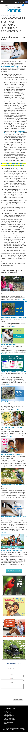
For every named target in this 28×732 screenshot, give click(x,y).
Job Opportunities (8, 722)
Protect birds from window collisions (11, 402)
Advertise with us (8, 716)
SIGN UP (22, 2)
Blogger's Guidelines (9, 719)
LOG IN (15, 2)
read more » (21, 299)
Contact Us (7, 720)
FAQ (5, 723)
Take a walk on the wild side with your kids (13, 292)
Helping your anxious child (8, 344)
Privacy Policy (15, 729)
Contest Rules (7, 714)
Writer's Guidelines (9, 718)
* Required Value (12, 697)
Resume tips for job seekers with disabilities (13, 371)
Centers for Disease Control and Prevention (14, 132)
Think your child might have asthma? (11, 427)
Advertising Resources (10, 712)
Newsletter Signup (9, 715)
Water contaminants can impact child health (13, 516)
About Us (6, 711)
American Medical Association (10, 66)
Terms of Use (23, 729)
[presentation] (12, 693)
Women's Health (4, 15)
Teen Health (12, 15)
